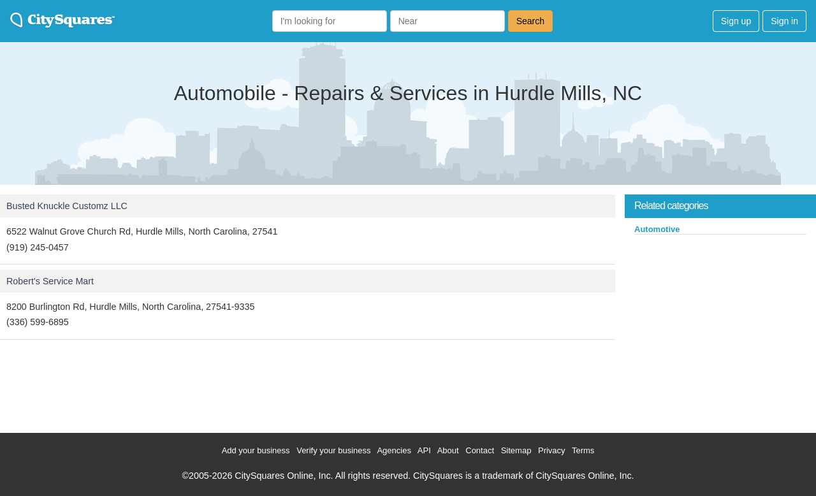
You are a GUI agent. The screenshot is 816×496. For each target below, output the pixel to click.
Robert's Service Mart (50, 281)
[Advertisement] (720, 331)
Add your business (256, 450)
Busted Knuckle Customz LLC (66, 206)
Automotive (657, 229)
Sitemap (516, 450)
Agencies (394, 450)
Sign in (784, 21)
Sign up (736, 21)
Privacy (551, 450)
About (448, 450)
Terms (583, 450)
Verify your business (333, 450)
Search (530, 21)
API (424, 450)
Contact (479, 450)
